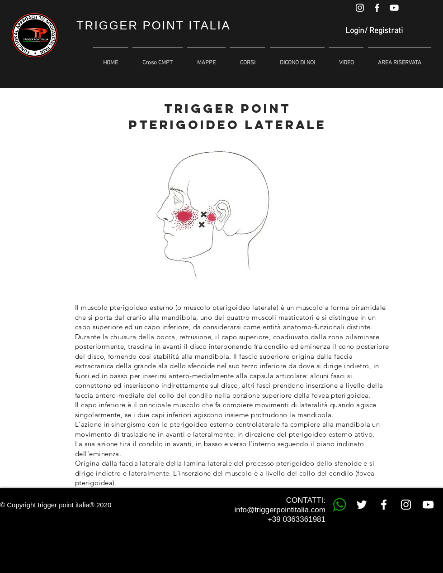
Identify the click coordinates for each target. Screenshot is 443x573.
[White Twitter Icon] (361, 504)
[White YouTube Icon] (394, 7)
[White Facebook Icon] (377, 7)
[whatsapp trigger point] (339, 504)
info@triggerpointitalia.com (279, 510)
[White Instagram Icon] (359, 7)
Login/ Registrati (374, 31)
